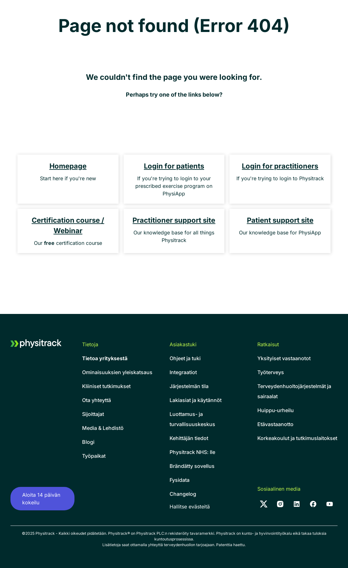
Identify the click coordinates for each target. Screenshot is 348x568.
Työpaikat (94, 456)
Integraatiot (183, 372)
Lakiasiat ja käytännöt (196, 400)
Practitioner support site (173, 220)
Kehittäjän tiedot (189, 438)
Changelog (183, 494)
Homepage (68, 166)
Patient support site (280, 220)
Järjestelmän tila (189, 386)
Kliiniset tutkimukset (106, 386)
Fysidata (180, 480)
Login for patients (174, 166)
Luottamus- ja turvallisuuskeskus (192, 419)
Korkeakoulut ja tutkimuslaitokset (297, 438)
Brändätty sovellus (192, 466)
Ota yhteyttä (96, 400)
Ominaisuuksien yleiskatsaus (117, 372)
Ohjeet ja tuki (185, 358)
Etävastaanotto (275, 424)
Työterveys (270, 372)
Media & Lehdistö (103, 428)
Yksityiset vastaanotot (284, 358)
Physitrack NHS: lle (192, 452)
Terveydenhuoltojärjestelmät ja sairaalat (294, 391)
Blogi (88, 442)
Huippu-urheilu (275, 410)
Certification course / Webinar (68, 225)
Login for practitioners (280, 166)
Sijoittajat (93, 414)
